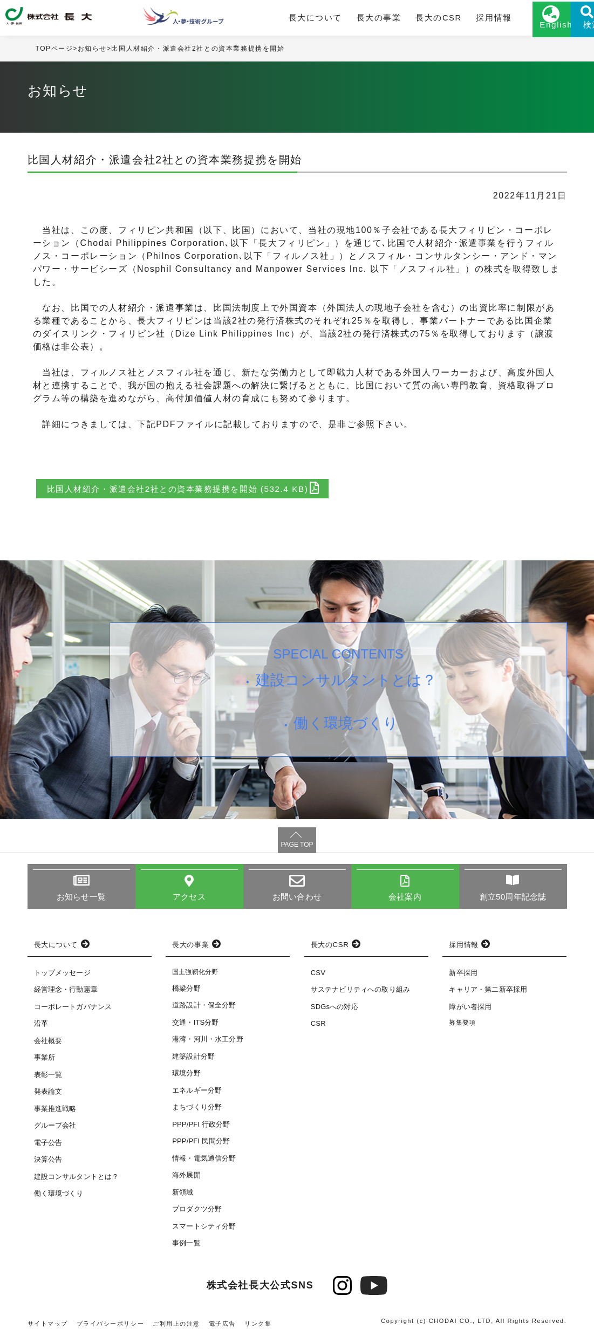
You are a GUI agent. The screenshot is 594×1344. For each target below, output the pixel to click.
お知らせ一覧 (81, 901)
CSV (318, 977)
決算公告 (48, 1165)
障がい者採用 (470, 1011)
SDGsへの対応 (334, 1011)
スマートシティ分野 (204, 1232)
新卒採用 (463, 977)
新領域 (182, 1198)
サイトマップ (48, 1329)
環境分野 (186, 1078)
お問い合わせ (297, 901)
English (513, 31)
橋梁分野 (186, 994)
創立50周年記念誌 (512, 901)
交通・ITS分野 (195, 1028)
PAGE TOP (297, 849)
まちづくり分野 (197, 1112)
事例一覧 (186, 1248)
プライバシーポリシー (111, 1329)
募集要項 (462, 1028)
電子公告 (48, 1147)
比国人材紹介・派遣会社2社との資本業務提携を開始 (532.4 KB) (191, 492)
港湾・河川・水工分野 (207, 1044)
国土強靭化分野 (195, 976)
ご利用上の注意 (177, 1329)
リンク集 (258, 1329)
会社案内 (404, 901)
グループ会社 (55, 1131)
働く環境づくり (347, 734)
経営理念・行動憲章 (66, 995)
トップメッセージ (62, 977)
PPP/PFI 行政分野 (201, 1130)
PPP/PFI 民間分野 (201, 1146)
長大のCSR (400, 20)
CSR (318, 1029)
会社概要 (48, 1045)
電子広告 (222, 1329)
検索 (566, 31)
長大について (290, 20)
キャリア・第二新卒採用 (488, 995)
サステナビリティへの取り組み (360, 995)
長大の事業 (347, 20)
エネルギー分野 (197, 1096)
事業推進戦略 (55, 1113)
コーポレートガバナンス (73, 1011)
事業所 (44, 1063)
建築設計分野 (193, 1062)
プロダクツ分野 (197, 1214)
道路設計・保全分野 (204, 1010)
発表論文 (48, 1097)
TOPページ (54, 53)
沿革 (41, 1029)
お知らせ (92, 53)
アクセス (189, 901)
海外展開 (186, 1180)
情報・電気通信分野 (204, 1164)
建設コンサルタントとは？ (347, 686)
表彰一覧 (48, 1079)
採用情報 (450, 20)
